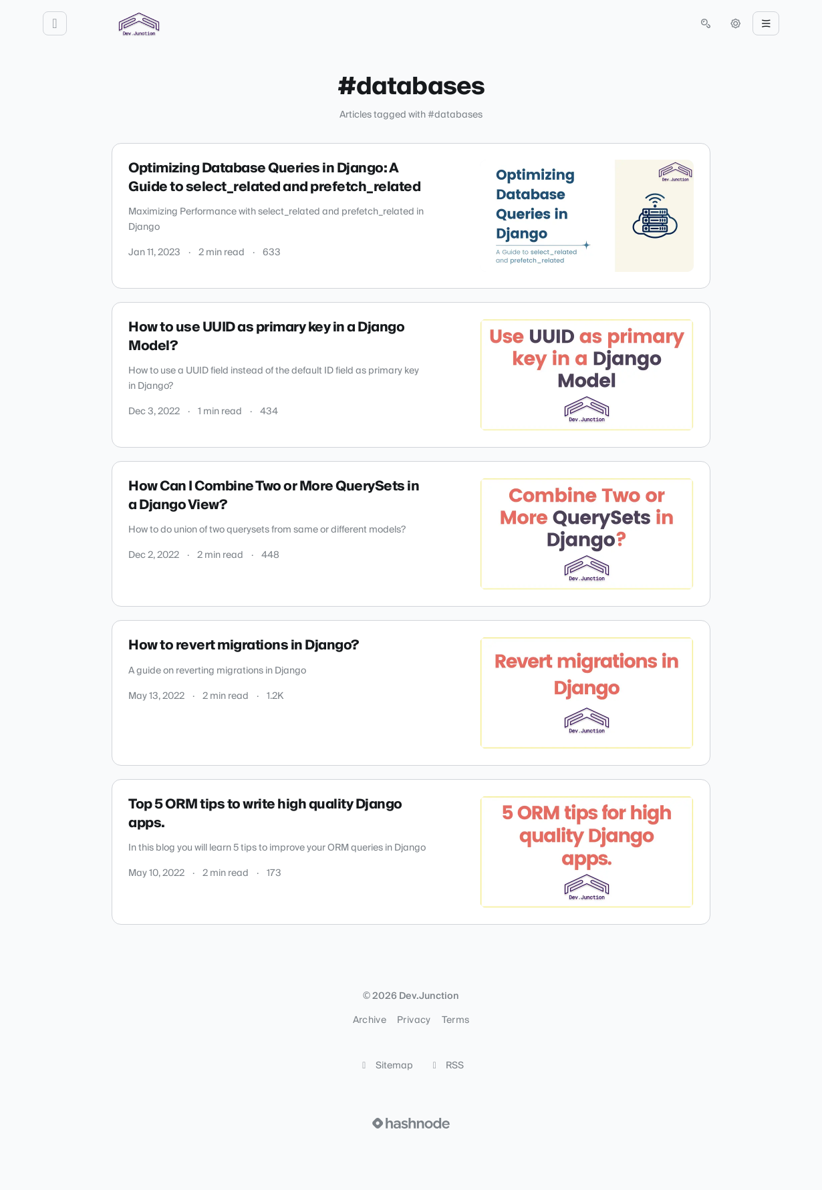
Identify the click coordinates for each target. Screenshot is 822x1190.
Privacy (413, 1020)
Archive (369, 1020)
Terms (456, 1020)
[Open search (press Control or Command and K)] (706, 23)
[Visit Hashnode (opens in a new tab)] (411, 1123)
